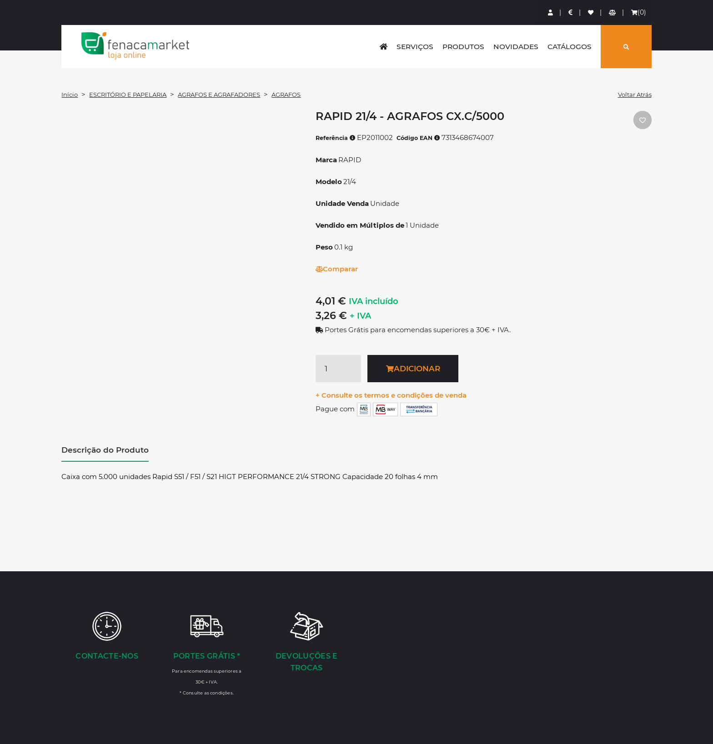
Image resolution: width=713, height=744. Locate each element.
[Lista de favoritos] (591, 12)
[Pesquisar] (626, 46)
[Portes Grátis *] (206, 653)
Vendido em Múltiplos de (360, 225)
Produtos (463, 46)
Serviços (415, 46)
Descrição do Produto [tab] (105, 449)
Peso (324, 247)
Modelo (329, 181)
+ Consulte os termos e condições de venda (391, 395)
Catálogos (569, 46)
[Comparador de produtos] (613, 12)
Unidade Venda (342, 203)
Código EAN (418, 138)
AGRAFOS (286, 94)
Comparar (337, 269)
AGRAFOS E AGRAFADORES (219, 94)
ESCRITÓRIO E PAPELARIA (127, 94)
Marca (326, 159)
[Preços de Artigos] (571, 12)
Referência (336, 138)
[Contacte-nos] (106, 637)
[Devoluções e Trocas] (306, 643)
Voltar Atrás (635, 94)
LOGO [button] (135, 46)
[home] (383, 46)
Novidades (515, 46)
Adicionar (413, 368)
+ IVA (360, 316)
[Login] (551, 12)
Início (69, 94)
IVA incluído (373, 301)
